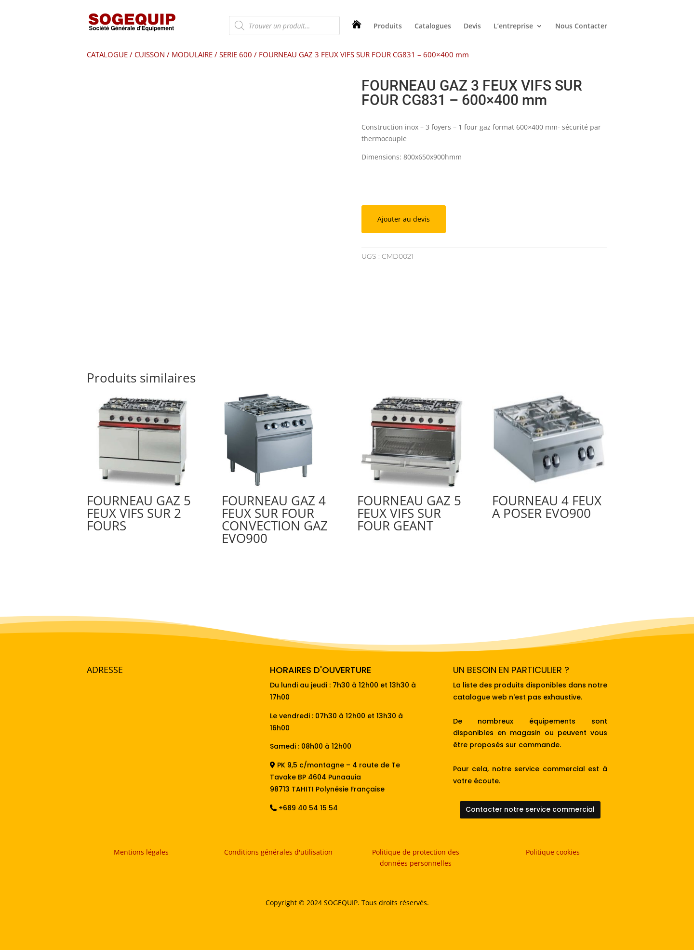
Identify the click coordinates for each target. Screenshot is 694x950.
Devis (472, 26)
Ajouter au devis (403, 219)
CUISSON (149, 54)
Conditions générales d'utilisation (278, 852)
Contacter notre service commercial (530, 809)
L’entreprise (513, 26)
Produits (388, 26)
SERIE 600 (235, 54)
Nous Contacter (581, 26)
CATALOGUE (107, 54)
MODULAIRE (192, 54)
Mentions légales (141, 852)
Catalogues (432, 26)
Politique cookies (553, 852)
